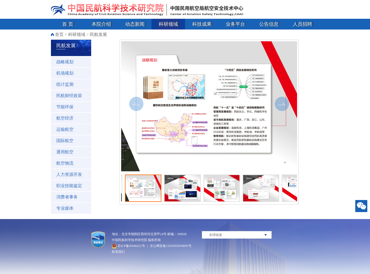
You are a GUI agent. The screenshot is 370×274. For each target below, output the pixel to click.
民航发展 (98, 34)
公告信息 (269, 24)
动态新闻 (135, 24)
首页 (59, 34)
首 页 (67, 24)
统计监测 (64, 84)
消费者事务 (67, 197)
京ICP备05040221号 (128, 246)
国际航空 (64, 140)
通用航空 (64, 152)
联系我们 (118, 252)
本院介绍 (101, 24)
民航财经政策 (69, 95)
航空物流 (64, 163)
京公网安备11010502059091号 (171, 246)
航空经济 (64, 118)
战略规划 (64, 62)
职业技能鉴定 (69, 185)
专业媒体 (64, 208)
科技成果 (202, 24)
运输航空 (64, 129)
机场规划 (64, 73)
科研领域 (168, 24)
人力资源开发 (69, 174)
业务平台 (235, 24)
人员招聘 (302, 24)
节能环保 (64, 107)
